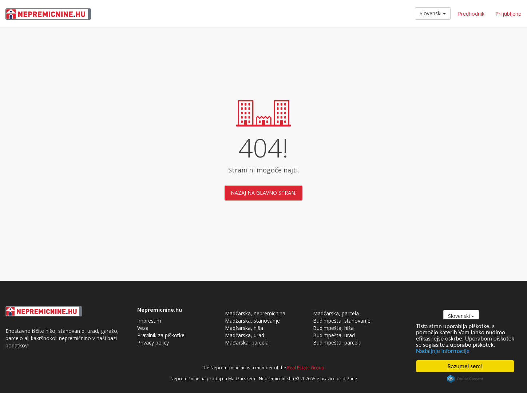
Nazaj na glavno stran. (263, 192)
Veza (142, 327)
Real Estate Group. (306, 367)
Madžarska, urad (244, 335)
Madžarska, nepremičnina (255, 313)
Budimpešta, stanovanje (342, 320)
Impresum (149, 320)
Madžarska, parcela (336, 313)
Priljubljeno (508, 13)
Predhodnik (471, 13)
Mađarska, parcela (247, 342)
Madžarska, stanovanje (252, 320)
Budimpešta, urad (334, 335)
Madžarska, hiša (244, 327)
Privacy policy (153, 342)
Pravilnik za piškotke (161, 335)
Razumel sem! (465, 366)
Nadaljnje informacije (442, 351)
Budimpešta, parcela (337, 342)
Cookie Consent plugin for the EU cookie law (465, 379)
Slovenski (433, 13)
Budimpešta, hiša (333, 327)
